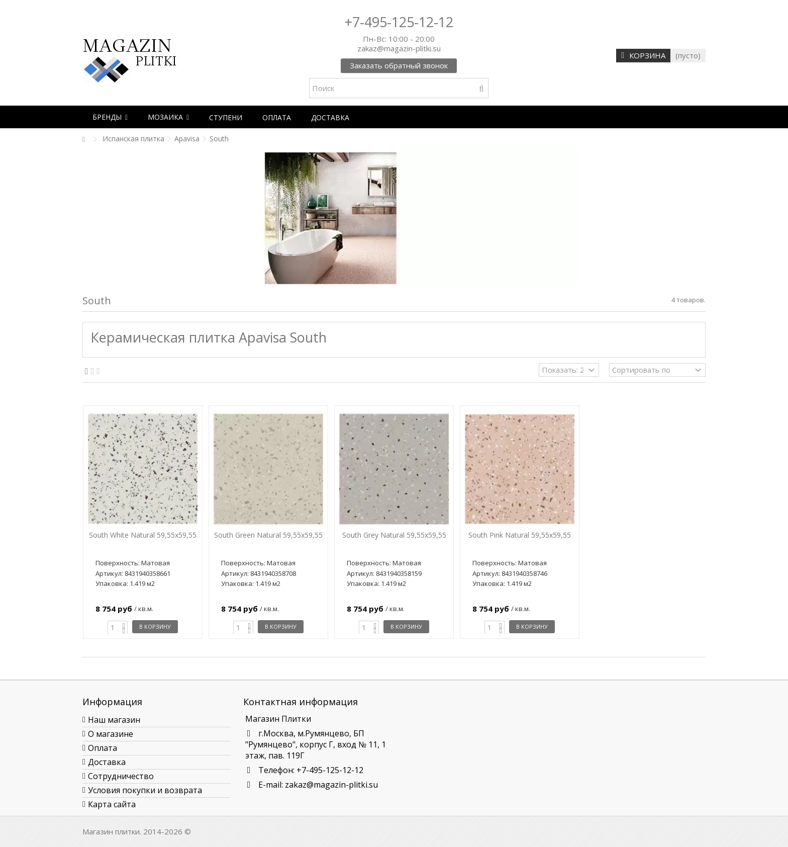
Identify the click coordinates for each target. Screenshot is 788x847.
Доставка (107, 762)
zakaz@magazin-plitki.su (331, 784)
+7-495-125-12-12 (399, 22)
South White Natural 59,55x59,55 (142, 535)
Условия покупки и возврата (145, 790)
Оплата (102, 748)
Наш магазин (114, 720)
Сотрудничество (121, 776)
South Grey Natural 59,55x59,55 (394, 535)
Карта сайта (112, 804)
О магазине (110, 734)
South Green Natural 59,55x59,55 (268, 535)
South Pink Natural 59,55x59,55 (519, 535)
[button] (110, 117)
